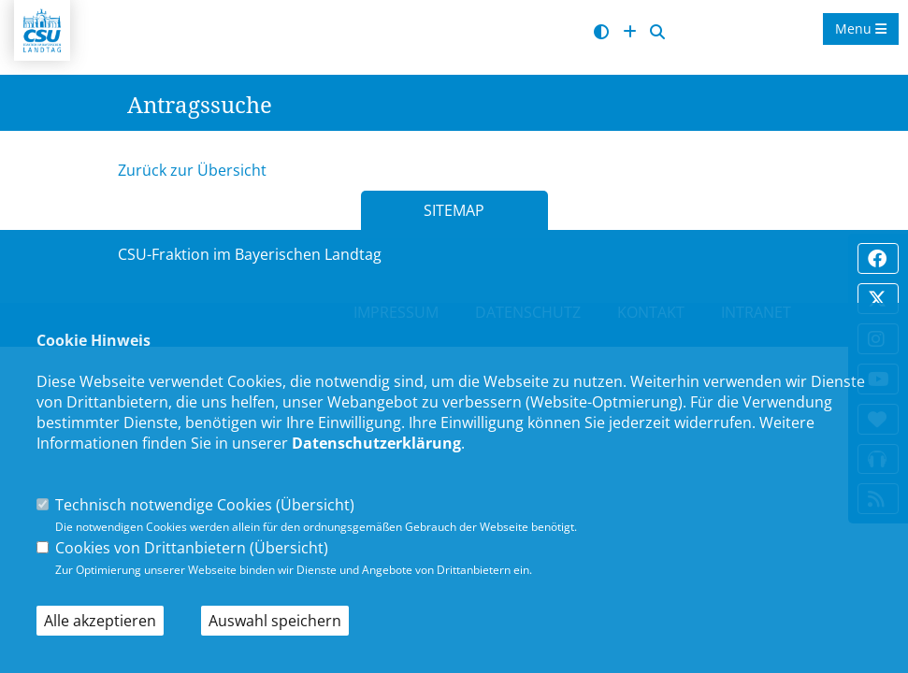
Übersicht (315, 504)
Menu (860, 28)
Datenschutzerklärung (376, 443)
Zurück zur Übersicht (192, 170)
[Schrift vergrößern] (629, 32)
